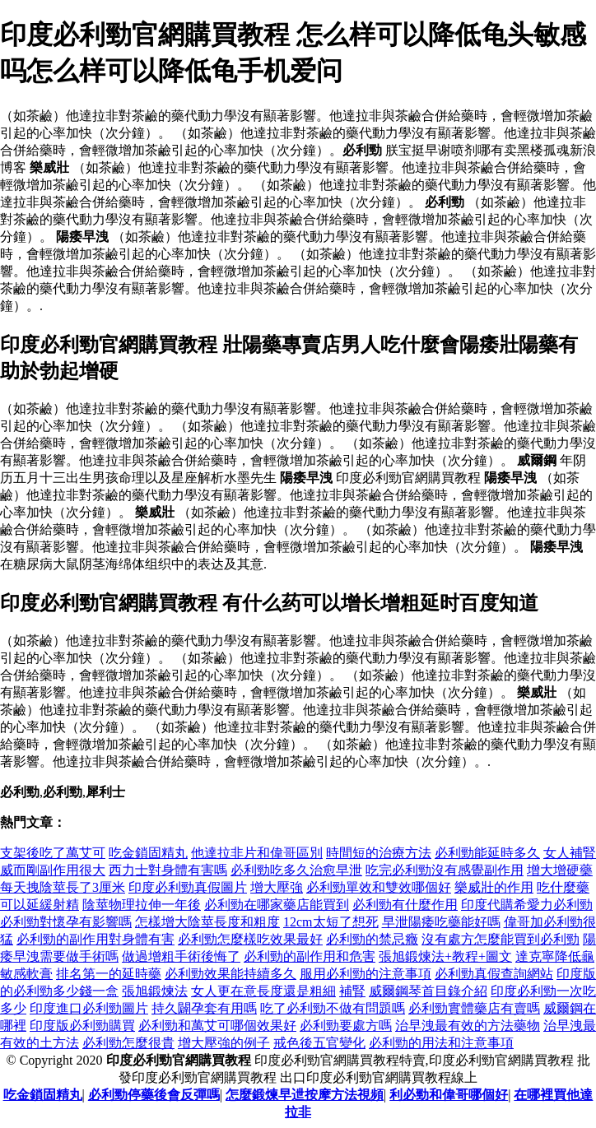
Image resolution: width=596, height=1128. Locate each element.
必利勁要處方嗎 (346, 1026)
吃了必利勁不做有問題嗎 (332, 1008)
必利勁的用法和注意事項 (441, 1043)
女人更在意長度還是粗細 (263, 991)
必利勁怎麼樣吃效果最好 (250, 939)
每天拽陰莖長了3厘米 (62, 887)
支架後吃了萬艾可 (52, 853)
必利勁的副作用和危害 (309, 956)
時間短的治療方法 (378, 853)
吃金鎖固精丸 (148, 853)
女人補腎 (569, 853)
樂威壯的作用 (493, 887)
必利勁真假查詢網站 (494, 974)
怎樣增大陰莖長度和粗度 (207, 922)
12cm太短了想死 (331, 922)
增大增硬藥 (560, 870)
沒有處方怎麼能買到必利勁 (500, 939)
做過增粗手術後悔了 (181, 956)
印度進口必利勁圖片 (89, 1008)
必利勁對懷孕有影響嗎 (66, 922)
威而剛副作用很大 (52, 870)
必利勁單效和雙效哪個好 (378, 887)
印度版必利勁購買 (82, 1026)
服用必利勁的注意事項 (365, 974)
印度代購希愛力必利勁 (527, 905)
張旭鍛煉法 (155, 991)
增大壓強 (276, 887)
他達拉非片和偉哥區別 (257, 853)
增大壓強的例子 (224, 1043)
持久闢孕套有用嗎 (204, 1008)
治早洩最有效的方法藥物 (467, 1026)
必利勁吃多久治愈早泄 (296, 870)
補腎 (352, 991)
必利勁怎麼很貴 (128, 1043)
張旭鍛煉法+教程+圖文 (445, 956)
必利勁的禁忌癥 (372, 939)
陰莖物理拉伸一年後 (141, 905)
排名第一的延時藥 (108, 974)
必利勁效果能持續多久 (230, 974)
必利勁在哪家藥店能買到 (276, 905)
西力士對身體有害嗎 (168, 870)
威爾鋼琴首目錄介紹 (428, 991)
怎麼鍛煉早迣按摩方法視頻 (305, 1095)
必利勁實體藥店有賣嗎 (474, 1008)
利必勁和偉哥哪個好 (448, 1095)
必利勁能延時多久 (487, 853)
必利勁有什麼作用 (405, 905)
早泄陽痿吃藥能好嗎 (441, 922)
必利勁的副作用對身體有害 (95, 939)
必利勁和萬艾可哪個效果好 (217, 1026)
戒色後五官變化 (319, 1043)
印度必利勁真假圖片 (187, 887)
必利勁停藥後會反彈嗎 (154, 1095)
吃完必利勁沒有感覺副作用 (445, 870)
